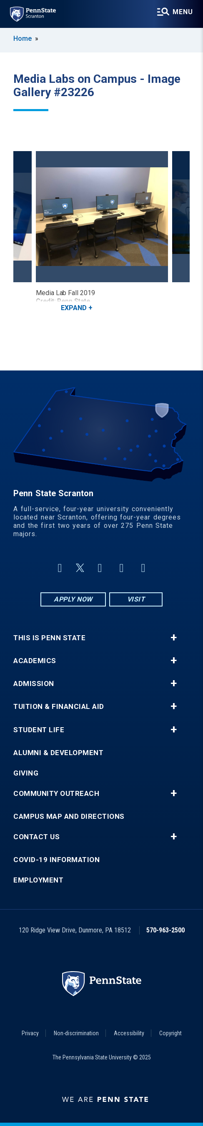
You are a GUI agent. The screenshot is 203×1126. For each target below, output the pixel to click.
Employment (38, 880)
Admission (33, 684)
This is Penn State (49, 638)
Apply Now (73, 599)
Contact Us (36, 837)
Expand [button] (74, 308)
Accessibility (129, 1033)
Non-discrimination (76, 1033)
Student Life (38, 730)
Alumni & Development (58, 753)
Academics (34, 661)
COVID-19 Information (56, 860)
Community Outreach (56, 794)
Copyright (170, 1033)
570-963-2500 (165, 930)
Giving (25, 773)
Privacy (30, 1033)
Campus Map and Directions (69, 816)
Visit (136, 599)
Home (22, 38)
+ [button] (173, 637)
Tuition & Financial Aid (58, 707)
